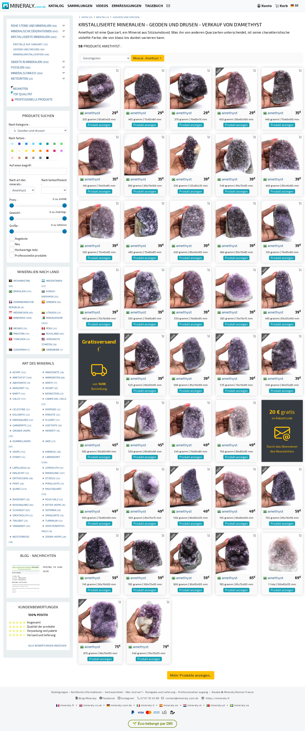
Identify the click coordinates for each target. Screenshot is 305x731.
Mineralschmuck (27, 73)
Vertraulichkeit (114, 691)
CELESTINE (21, 409)
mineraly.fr (65, 705)
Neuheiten (19, 88)
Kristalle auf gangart (30, 44)
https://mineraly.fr (218, 698)
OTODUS (52, 478)
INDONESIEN (23, 312)
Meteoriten (22, 78)
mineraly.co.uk (90, 705)
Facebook (107, 698)
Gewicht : (15, 212)
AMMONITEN (55, 377)
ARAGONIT (21, 387)
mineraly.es (169, 705)
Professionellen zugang (193, 691)
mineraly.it (146, 705)
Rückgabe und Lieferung (160, 691)
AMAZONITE (54, 372)
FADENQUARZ (23, 419)
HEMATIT (52, 430)
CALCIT (19, 398)
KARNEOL (53, 451)
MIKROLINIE (55, 472)
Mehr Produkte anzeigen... (190, 675)
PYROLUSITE (54, 483)
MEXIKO (20, 328)
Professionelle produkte (31, 99)
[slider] (11, 205)
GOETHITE (53, 425)
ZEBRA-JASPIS (55, 536)
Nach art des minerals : (17, 182)
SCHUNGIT (21, 509)
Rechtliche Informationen (86, 691)
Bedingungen (59, 691)
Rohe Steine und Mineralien (34, 25)
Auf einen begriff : (20, 165)
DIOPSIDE (52, 409)
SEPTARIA (53, 509)
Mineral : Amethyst (147, 58)
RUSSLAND (55, 333)
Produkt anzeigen (99, 125)
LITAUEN (53, 312)
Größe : (14, 225)
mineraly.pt (216, 705)
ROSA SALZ (54, 499)
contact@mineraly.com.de (182, 698)
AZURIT (51, 387)
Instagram (126, 698)
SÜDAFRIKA (21, 349)
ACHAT (19, 372)
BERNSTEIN (54, 393)
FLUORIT (52, 419)
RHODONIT (21, 499)
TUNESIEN (21, 338)
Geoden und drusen (28, 49)
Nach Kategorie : (19, 124)
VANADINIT (21, 525)
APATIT (51, 382)
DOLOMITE (21, 414)
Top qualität (21, 94)
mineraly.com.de (119, 705)
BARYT (19, 393)
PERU (51, 328)
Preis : (13, 200)
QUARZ (20, 488)
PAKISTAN (21, 333)
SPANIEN (53, 301)
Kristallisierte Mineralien (34, 37)
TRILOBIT (20, 520)
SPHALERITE (54, 515)
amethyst (90, 112)
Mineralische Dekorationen (34, 31)
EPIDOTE (52, 414)
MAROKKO (22, 317)
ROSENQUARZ (23, 504)
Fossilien (21, 67)
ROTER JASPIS (55, 504)
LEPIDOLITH (54, 467)
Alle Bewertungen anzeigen (47, 645)
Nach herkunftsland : (54, 182)
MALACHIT (21, 472)
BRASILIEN (22, 291)
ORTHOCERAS (23, 478)
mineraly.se (239, 705)
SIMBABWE (54, 349)
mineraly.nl (192, 705)
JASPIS (19, 451)
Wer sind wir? (134, 691)
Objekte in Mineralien (30, 62)
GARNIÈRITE (22, 425)
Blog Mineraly (86, 698)
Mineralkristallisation (31, 54)
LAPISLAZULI (21, 467)
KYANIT (19, 456)
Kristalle (102, 17)
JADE (50, 441)
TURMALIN (54, 520)
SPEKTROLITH (23, 515)
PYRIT (18, 483)
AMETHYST (22, 377)
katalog (86, 17)
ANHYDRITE (21, 382)
